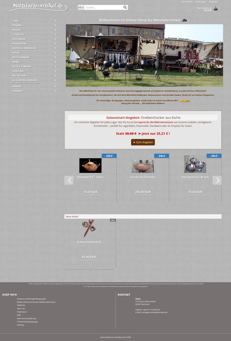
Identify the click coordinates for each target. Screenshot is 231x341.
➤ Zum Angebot (143, 142)
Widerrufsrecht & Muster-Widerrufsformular (36, 302)
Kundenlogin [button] (200, 1)
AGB (19, 315)
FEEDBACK (17, 91)
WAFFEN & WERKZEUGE (24, 48)
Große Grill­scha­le (143, 177)
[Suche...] (81, 7)
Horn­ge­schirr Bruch (195, 177)
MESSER (16, 29)
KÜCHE (15, 52)
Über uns (21, 308)
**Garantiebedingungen (27, 321)
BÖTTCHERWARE (20, 57)
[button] (187, 1)
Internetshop (106, 337)
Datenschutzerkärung (26, 318)
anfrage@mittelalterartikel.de (154, 312)
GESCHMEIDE (19, 39)
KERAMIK (17, 25)
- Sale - (15, 20)
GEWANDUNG (19, 43)
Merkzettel (213, 1)
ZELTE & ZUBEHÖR (21, 66)
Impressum (22, 311)
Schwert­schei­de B (89, 242)
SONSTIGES (18, 71)
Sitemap (20, 325)
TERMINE (17, 86)
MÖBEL (16, 61)
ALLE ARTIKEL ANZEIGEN (24, 80)
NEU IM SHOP (19, 75)
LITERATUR (18, 34)
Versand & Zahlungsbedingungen (31, 298)
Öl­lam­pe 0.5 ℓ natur (90, 177)
